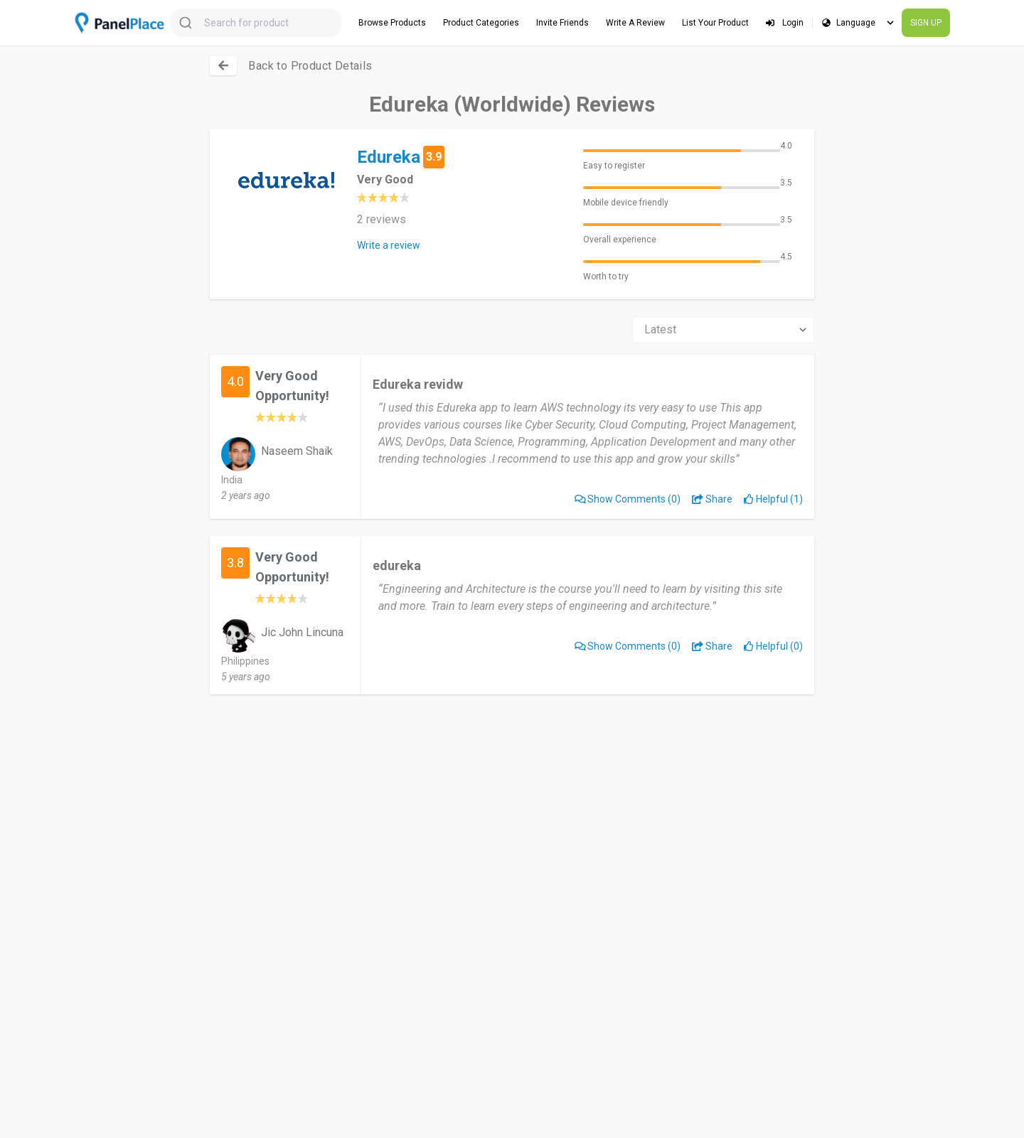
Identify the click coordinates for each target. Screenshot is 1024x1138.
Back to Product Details (310, 66)
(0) (628, 499)
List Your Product (715, 23)
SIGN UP (926, 23)
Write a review (388, 245)
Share (712, 499)
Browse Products (392, 23)
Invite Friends (562, 23)
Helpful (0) (773, 646)
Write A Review (635, 23)
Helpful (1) (773, 499)
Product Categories (481, 23)
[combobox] (256, 23)
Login (785, 23)
